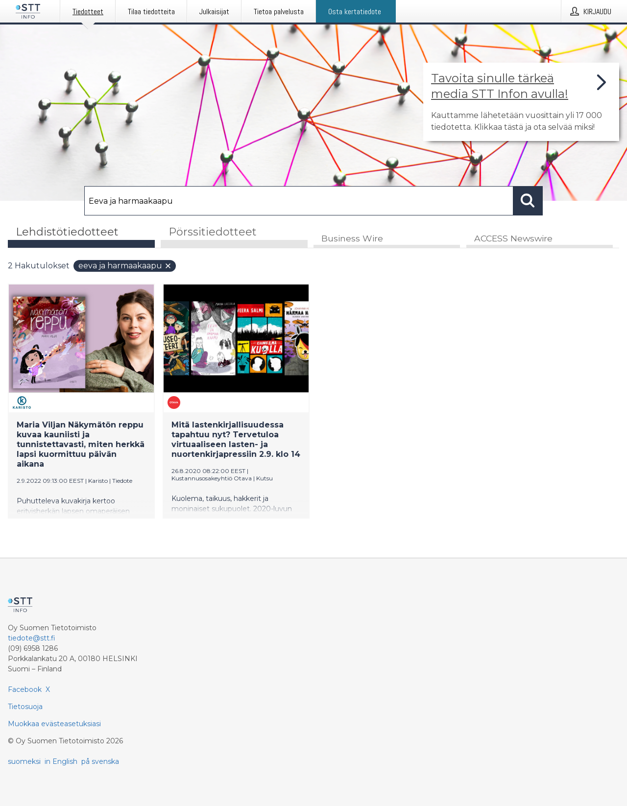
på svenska (100, 761)
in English (61, 761)
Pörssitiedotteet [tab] (213, 231)
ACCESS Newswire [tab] (513, 238)
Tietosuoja (25, 706)
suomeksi (24, 761)
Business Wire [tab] (352, 238)
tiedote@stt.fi (31, 638)
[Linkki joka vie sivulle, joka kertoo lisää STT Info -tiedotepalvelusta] (521, 102)
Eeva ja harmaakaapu (125, 265)
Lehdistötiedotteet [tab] (67, 231)
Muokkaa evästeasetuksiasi (54, 723)
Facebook (25, 689)
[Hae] (298, 200)
